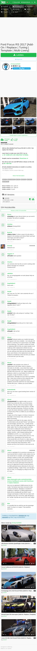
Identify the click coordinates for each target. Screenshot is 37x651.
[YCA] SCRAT (15, 64)
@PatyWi (9, 331)
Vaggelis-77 (10, 253)
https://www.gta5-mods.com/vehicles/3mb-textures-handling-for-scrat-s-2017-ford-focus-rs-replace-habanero (20, 481)
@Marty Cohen (11, 234)
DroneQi (9, 245)
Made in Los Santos (6, 648)
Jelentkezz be (22, 515)
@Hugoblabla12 (11, 303)
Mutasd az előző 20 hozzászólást (18, 210)
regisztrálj (5, 517)
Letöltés (19, 55)
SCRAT (5, 545)
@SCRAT (10, 313)
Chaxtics (9, 262)
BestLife (9, 232)
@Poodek (10, 255)
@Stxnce (9, 226)
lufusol (9, 337)
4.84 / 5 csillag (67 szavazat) (7, 144)
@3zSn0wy (10, 216)
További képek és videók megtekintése (18, 135)
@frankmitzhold (11, 401)
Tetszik (15, 140)
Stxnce (9, 214)
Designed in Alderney (6, 646)
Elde (8, 503)
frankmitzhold (11, 389)
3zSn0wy (9, 224)
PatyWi (9, 291)
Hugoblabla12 (11, 283)
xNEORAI (10, 273)
